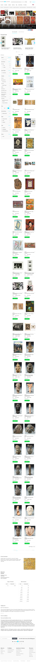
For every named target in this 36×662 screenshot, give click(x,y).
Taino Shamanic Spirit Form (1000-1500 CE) (17, 436)
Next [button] (34, 43)
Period (2, 134)
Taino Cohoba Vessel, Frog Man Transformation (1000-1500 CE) (29, 375)
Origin (2, 116)
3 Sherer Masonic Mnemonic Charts (29, 109)
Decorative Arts (6, 7)
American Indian (5, 118)
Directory (13, 4)
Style (2, 125)
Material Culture (17, 21)
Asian (5, 120)
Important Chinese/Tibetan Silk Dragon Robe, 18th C (29, 48)
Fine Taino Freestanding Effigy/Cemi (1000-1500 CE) (17, 395)
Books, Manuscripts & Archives (6, 100)
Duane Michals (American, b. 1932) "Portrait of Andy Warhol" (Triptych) (29, 273)
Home (1, 9)
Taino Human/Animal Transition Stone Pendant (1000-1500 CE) (29, 477)
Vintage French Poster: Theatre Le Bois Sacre (17, 150)
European (5, 122)
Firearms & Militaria (6, 102)
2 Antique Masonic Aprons (16, 109)
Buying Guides (31, 656)
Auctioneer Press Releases (19, 653)
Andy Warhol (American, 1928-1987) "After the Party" (17, 48)
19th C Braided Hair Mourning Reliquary (28, 191)
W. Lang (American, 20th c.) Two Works (17, 314)
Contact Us (2, 653)
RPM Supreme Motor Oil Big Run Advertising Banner (17, 89)
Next (33, 550)
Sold (6, 65)
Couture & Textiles (5, 96)
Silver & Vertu (6, 81)
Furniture (11, 7)
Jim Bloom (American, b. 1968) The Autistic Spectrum (17, 253)
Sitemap (30, 653)
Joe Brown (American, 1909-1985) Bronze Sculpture (29, 69)
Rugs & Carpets (6, 85)
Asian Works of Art (29, 7)
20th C (5, 136)
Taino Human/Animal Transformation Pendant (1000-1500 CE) (17, 477)
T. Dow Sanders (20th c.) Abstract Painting (29, 314)
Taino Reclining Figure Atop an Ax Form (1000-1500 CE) (29, 457)
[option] (6, 43)
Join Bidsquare (9, 652)
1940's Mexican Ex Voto (16, 211)
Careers (2, 652)
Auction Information (21, 31)
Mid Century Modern (23, 7)
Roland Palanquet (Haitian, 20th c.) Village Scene (17, 355)
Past (3, 9)
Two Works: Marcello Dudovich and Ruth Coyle (29, 130)
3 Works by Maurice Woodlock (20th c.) (29, 171)
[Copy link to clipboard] (27, 30)
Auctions (2, 4)
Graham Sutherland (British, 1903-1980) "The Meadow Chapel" (17, 334)
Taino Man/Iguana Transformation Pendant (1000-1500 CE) (29, 416)
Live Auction (5, 72)
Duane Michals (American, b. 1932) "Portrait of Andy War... (5, 49)
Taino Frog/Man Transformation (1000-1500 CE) (17, 457)
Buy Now (5, 4)
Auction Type (3, 70)
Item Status (3, 61)
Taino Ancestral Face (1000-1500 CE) (29, 436)
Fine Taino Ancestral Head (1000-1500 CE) (29, 498)
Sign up (34, 1)
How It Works (20, 4)
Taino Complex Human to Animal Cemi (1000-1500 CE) (17, 538)
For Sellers (25, 4)
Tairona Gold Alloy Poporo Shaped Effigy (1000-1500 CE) (29, 355)
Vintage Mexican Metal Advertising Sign (17, 232)
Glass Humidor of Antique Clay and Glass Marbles (17, 171)
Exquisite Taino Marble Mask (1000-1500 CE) (29, 518)
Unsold (6, 67)
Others (34, 7)
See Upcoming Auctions (11, 649)
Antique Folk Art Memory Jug (16, 191)
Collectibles (5, 98)
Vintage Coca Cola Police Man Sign (17, 68)
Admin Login (18, 652)
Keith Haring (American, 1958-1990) (29, 293)
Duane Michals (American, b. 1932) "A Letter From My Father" (17, 273)
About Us (2, 649)
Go (8, 108)
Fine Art (2, 7)
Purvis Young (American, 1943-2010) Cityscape (29, 253)
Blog (16, 4)
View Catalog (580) (29, 27)
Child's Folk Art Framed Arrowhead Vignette (29, 150)
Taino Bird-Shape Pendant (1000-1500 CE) (29, 538)
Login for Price (15, 73)
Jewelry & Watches (16, 7)
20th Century (5, 88)
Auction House (3, 111)
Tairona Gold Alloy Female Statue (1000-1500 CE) (17, 375)
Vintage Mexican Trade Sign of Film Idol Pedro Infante (29, 232)
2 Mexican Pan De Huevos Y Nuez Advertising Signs (29, 212)
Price (2, 106)
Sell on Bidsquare (18, 649)
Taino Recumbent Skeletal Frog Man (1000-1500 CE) (17, 416)
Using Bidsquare (31, 649)
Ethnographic (5, 129)
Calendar (9, 4)
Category (2, 75)
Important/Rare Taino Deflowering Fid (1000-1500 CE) (29, 395)
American (5, 127)
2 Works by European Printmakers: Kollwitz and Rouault (29, 334)
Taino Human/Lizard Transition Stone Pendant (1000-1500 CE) (17, 498)
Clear (9, 61)
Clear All (9, 57)
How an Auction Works (32, 652)
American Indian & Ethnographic (5, 94)
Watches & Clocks (5, 92)
